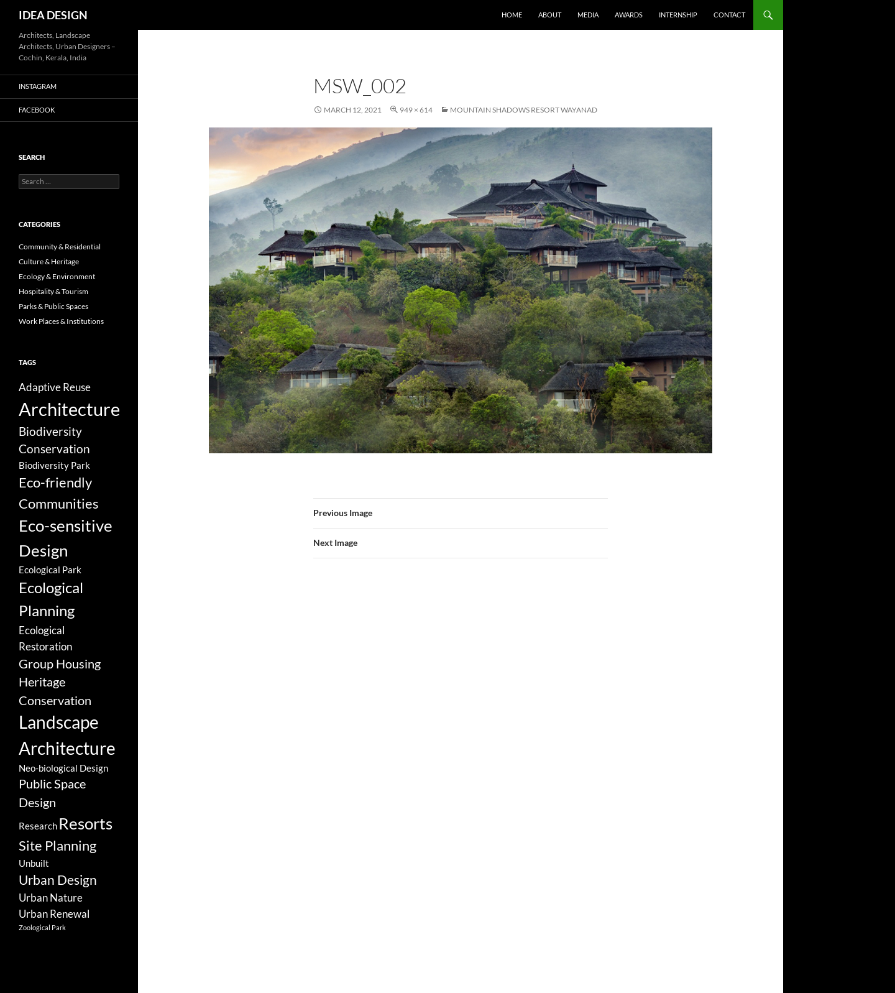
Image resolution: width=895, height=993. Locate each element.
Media (588, 15)
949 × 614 (416, 109)
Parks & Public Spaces (53, 306)
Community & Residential (60, 246)
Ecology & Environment (57, 276)
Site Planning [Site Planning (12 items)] (57, 845)
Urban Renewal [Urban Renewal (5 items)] (54, 913)
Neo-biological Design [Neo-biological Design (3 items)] (63, 768)
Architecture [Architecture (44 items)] (69, 409)
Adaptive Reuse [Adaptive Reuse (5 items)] (55, 387)
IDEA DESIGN (53, 15)
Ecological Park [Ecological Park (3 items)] (50, 569)
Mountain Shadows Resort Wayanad (523, 109)
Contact (729, 15)
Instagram (38, 86)
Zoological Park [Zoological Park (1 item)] (42, 927)
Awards (629, 15)
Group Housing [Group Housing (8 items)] (60, 664)
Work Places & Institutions (61, 321)
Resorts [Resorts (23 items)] (85, 823)
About (549, 15)
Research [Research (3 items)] (38, 825)
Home (512, 15)
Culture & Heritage (49, 261)
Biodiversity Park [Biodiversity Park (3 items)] (54, 465)
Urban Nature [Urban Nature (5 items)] (51, 897)
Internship (678, 15)
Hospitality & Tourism (53, 291)
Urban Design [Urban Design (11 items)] (58, 880)
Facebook (37, 110)
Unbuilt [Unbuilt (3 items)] (34, 863)
